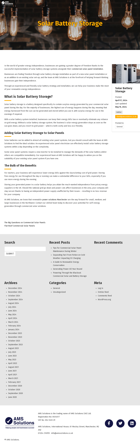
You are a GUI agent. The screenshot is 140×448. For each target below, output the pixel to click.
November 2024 (15, 292)
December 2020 (15, 386)
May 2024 (12, 314)
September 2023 (15, 344)
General (119, 127)
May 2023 (12, 359)
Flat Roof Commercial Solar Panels (19, 226)
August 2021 (13, 367)
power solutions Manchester (54, 199)
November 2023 (15, 337)
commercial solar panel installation (87, 69)
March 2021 (13, 378)
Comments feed (105, 296)
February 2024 (14, 326)
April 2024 (12, 318)
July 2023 (12, 352)
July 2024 (12, 307)
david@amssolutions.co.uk (126, 117)
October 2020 (14, 389)
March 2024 (13, 322)
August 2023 (13, 348)
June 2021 (12, 371)
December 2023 (15, 333)
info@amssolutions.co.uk (62, 433)
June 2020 (12, 397)
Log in (100, 288)
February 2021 (14, 382)
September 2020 (15, 393)
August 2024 (13, 303)
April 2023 (12, 363)
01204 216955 (44, 433)
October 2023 (14, 341)
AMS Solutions (13, 440)
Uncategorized (59, 292)
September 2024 (15, 299)
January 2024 (13, 329)
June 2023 (12, 356)
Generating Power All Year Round (67, 269)
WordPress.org (104, 299)
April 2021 (12, 374)
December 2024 (15, 288)
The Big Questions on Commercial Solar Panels (24, 222)
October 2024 (14, 296)
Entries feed (103, 292)
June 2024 (12, 311)
